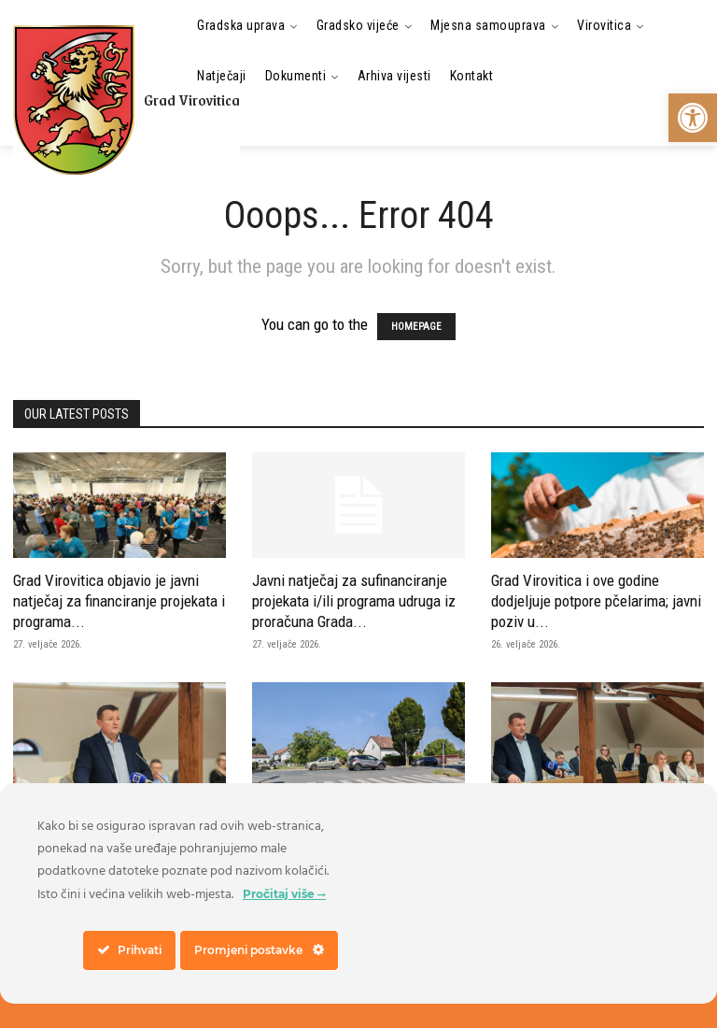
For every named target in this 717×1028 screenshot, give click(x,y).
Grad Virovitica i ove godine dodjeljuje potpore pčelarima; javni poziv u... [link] (596, 601)
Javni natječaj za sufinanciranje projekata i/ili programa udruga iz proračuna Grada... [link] (354, 601)
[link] (692, 117)
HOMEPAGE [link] (416, 327)
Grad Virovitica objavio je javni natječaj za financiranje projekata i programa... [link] (119, 601)
